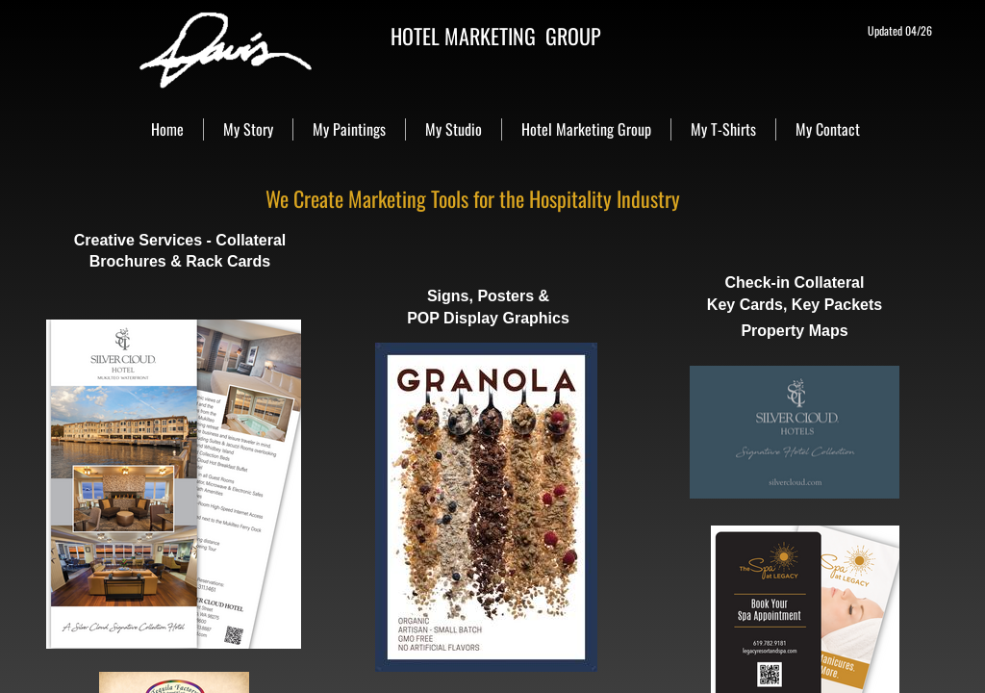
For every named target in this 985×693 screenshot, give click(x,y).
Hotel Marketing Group (586, 129)
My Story (248, 129)
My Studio (453, 129)
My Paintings (349, 129)
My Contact (828, 129)
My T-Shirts (723, 129)
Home (167, 129)
